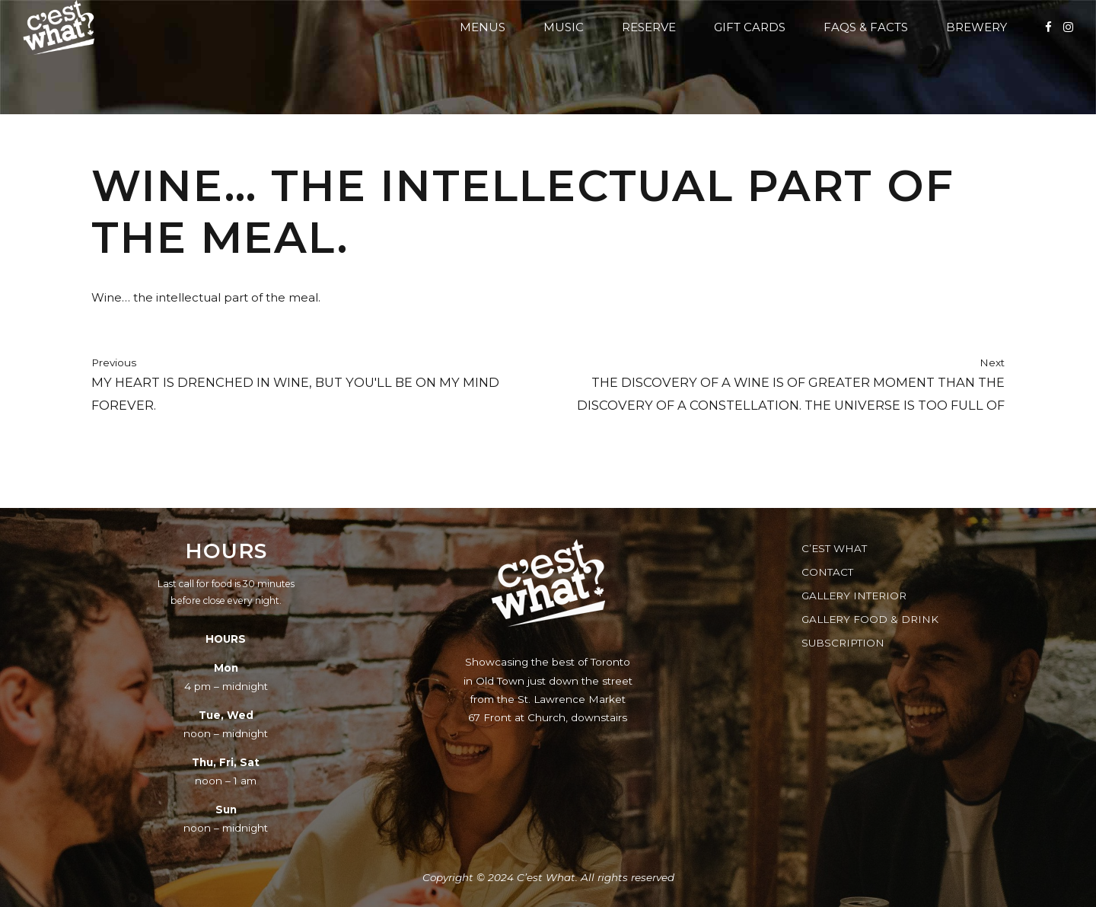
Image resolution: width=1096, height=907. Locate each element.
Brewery (976, 27)
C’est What (834, 548)
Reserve (649, 27)
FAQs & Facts (866, 27)
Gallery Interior (853, 595)
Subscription (842, 643)
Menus (482, 27)
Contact (827, 572)
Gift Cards (749, 27)
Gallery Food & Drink (869, 619)
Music (563, 27)
